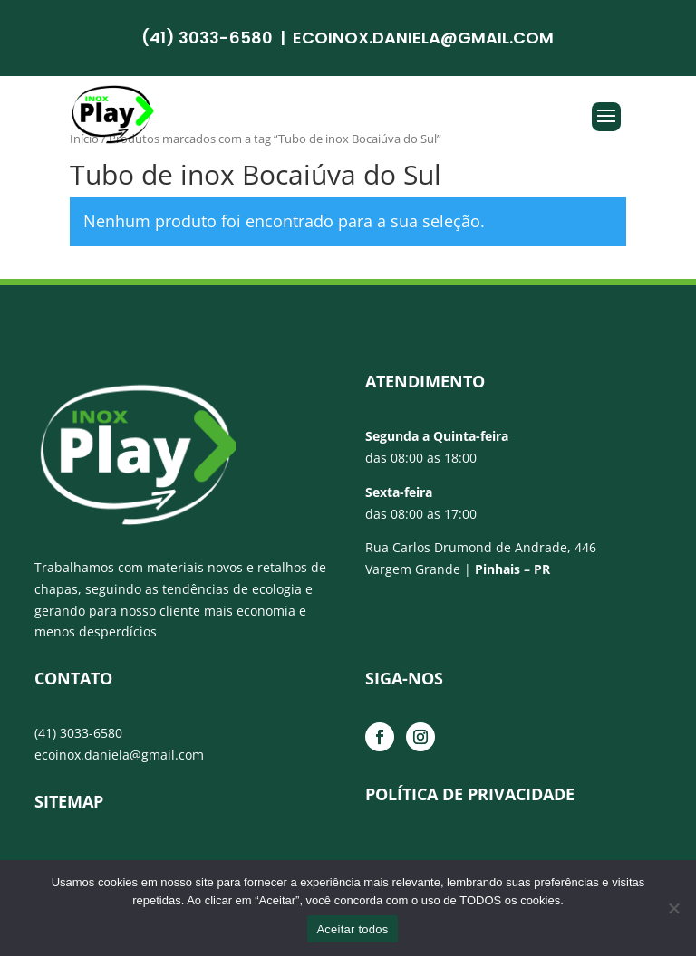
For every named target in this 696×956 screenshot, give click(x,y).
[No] (673, 908)
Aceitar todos (352, 929)
